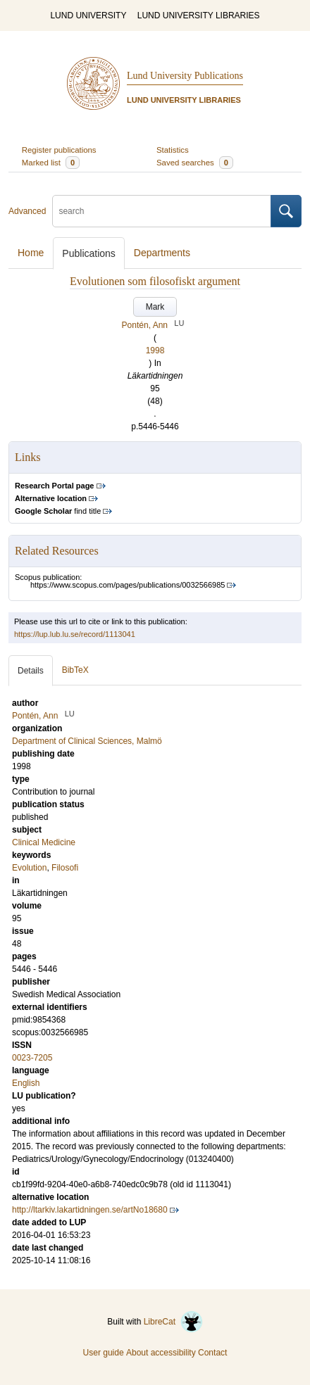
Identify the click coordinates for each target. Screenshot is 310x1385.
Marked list (51, 162)
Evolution (29, 868)
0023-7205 (32, 1058)
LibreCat (173, 1321)
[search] (161, 211)
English (25, 1083)
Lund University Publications (185, 75)
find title (58, 511)
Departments (162, 252)
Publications (89, 253)
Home (31, 252)
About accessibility (161, 1353)
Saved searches (194, 162)
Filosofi (64, 868)
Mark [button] (155, 307)
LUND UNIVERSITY (88, 15)
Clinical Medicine (43, 842)
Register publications (59, 150)
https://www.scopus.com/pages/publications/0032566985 (127, 585)
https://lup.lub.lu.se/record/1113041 (74, 634)
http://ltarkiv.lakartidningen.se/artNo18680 (90, 1210)
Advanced (27, 211)
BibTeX (75, 670)
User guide (103, 1353)
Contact (212, 1353)
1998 (155, 350)
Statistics (172, 150)
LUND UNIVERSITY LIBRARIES (198, 15)
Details (31, 671)
